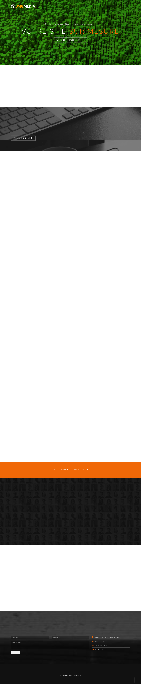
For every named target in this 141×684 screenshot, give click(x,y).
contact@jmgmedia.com (103, 645)
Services (70, 6)
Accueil (60, 6)
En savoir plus (22, 138)
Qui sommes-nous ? (84, 6)
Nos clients (113, 6)
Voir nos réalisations (69, 40)
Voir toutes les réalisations (69, 470)
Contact (125, 6)
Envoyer (15, 652)
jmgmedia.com (99, 649)
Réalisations (100, 6)
